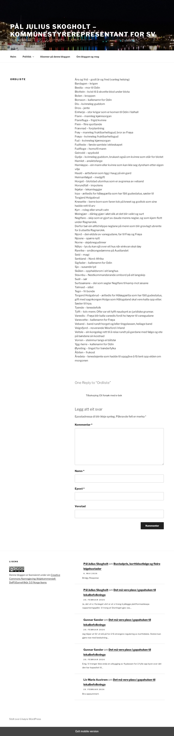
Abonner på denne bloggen (55, 56)
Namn (79, 471)
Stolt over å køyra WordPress (25, 719)
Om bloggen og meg (87, 56)
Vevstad (80, 506)
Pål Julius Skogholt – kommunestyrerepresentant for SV (83, 30)
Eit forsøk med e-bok (110, 395)
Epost (80, 488)
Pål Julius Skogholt (95, 563)
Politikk (28, 56)
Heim (13, 56)
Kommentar (83, 424)
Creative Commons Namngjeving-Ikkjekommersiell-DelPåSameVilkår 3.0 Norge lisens (34, 578)
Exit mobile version (87, 731)
